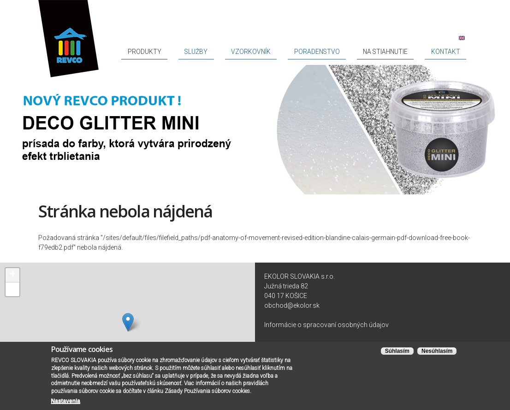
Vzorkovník (309, 51)
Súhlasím (397, 351)
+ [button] (13, 275)
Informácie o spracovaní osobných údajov (326, 324)
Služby (271, 51)
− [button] (13, 289)
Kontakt (453, 51)
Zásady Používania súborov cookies (207, 391)
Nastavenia (65, 401)
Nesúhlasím (436, 351)
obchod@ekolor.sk (292, 305)
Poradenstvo (358, 51)
